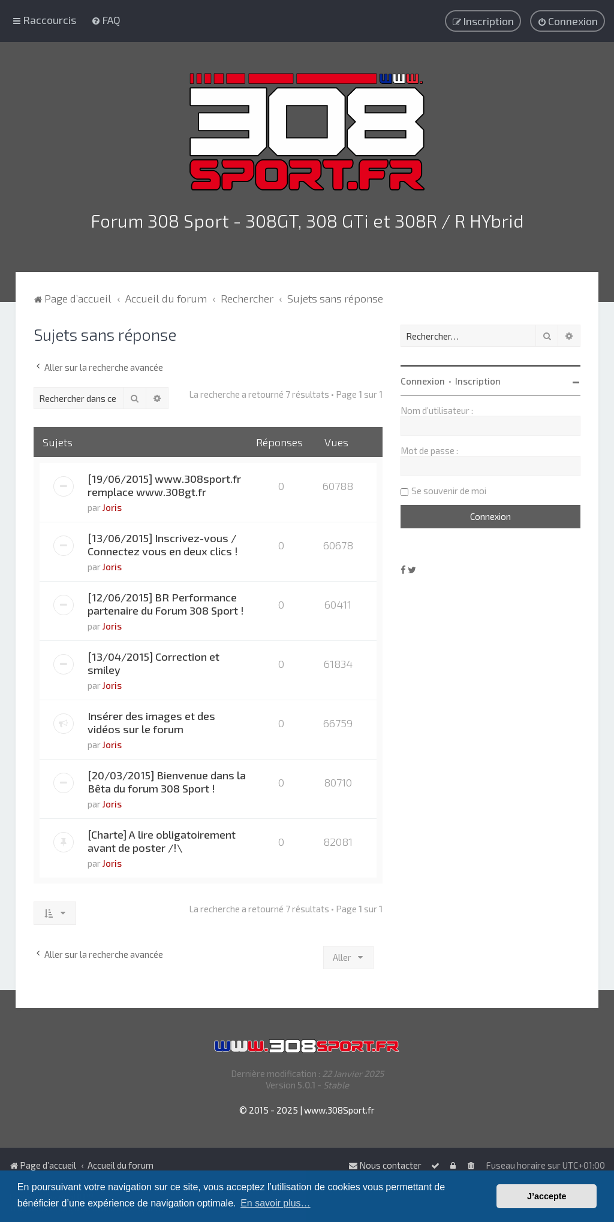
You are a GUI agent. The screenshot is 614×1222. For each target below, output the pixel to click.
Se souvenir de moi (448, 488)
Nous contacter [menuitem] (385, 1165)
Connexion (423, 379)
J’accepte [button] (547, 1196)
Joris (112, 505)
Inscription (478, 379)
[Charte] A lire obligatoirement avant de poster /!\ (162, 839)
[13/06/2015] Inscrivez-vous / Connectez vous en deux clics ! (163, 543)
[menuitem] (106, 19)
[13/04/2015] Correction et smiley (153, 661)
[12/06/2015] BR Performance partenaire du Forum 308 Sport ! (166, 602)
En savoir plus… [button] (275, 1203)
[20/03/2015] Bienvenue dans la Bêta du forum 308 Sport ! (167, 780)
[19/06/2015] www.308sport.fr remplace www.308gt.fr (164, 483)
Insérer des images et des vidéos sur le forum (151, 720)
